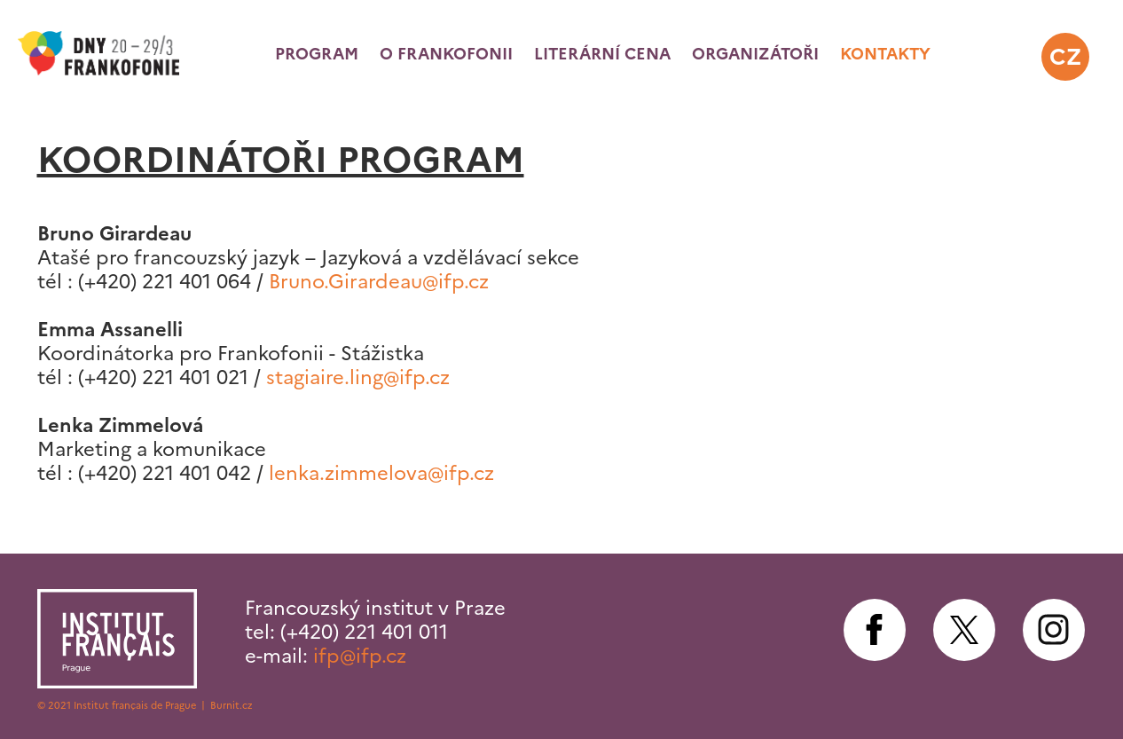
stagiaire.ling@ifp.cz (358, 377)
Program (316, 54)
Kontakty (885, 54)
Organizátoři (755, 54)
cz (1065, 57)
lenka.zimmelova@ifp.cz (381, 473)
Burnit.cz (231, 705)
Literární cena (602, 54)
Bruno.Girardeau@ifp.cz (379, 281)
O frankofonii (446, 54)
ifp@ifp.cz (359, 656)
